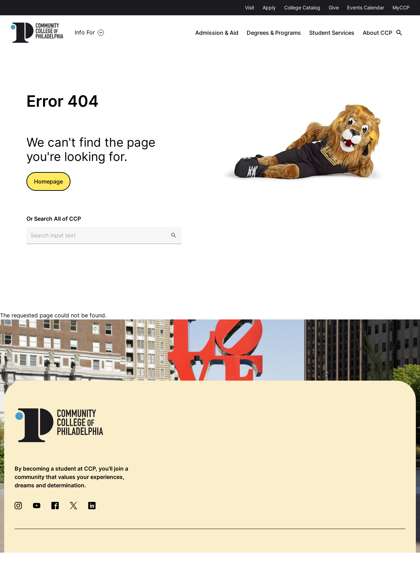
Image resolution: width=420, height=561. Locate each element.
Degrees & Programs (275, 32)
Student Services (333, 32)
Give (334, 7)
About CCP (378, 32)
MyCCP (401, 7)
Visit (249, 7)
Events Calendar (365, 7)
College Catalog (302, 7)
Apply (269, 7)
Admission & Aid (218, 32)
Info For (85, 32)
